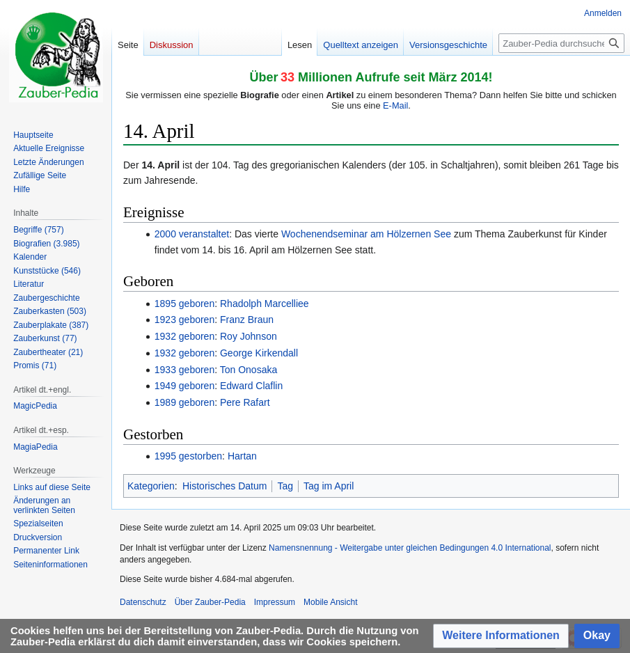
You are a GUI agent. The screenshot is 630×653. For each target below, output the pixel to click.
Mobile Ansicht (330, 602)
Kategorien (151, 485)
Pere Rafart (245, 402)
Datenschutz (143, 602)
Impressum (274, 602)
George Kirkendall (259, 353)
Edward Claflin (251, 385)
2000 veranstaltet (192, 233)
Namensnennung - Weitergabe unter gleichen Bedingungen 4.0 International (410, 548)
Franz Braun (247, 319)
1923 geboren (184, 319)
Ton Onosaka (249, 369)
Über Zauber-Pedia (210, 602)
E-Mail (395, 105)
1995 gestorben (188, 456)
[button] (501, 636)
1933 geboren (184, 369)
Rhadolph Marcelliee (264, 303)
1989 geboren (184, 402)
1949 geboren (184, 385)
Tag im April (329, 485)
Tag (285, 485)
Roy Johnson (248, 336)
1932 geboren (184, 336)
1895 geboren (184, 303)
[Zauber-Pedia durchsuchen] (561, 43)
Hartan (242, 456)
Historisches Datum (224, 485)
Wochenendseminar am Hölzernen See (366, 233)
